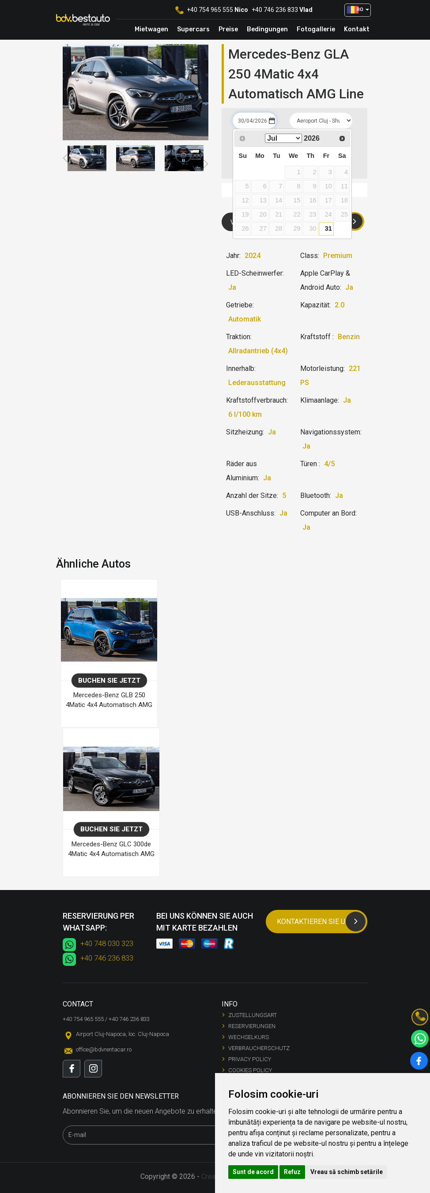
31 (328, 228)
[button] (357, 10)
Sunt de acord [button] (253, 1171)
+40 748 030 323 (106, 943)
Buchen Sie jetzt (109, 680)
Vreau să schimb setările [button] (346, 1171)
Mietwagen (151, 29)
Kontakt (357, 29)
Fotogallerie (316, 29)
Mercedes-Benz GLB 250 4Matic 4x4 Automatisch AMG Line (109, 701)
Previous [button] (67, 158)
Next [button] (204, 164)
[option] (87, 158)
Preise (228, 29)
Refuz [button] (292, 1171)
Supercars (193, 29)
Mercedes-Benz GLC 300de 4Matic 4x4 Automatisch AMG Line (111, 850)
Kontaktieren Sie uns (321, 921)
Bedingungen (267, 29)
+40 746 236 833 (275, 9)
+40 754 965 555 (210, 9)
